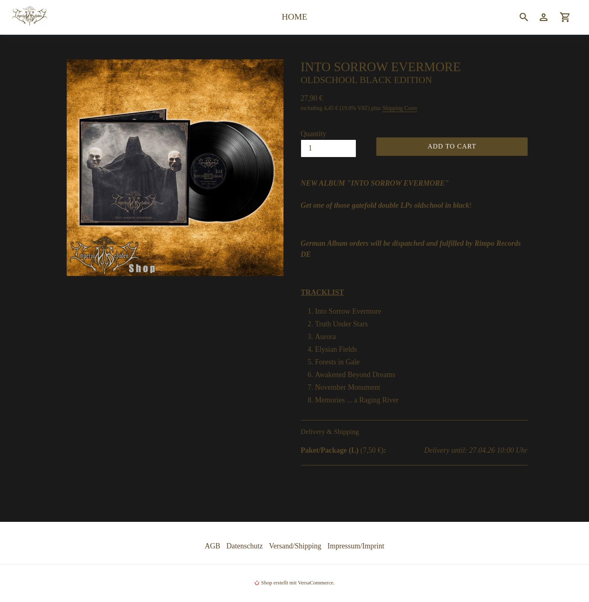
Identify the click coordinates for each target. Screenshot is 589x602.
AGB (212, 546)
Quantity (313, 134)
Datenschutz (245, 546)
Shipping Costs (399, 108)
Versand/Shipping (295, 546)
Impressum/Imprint (356, 546)
